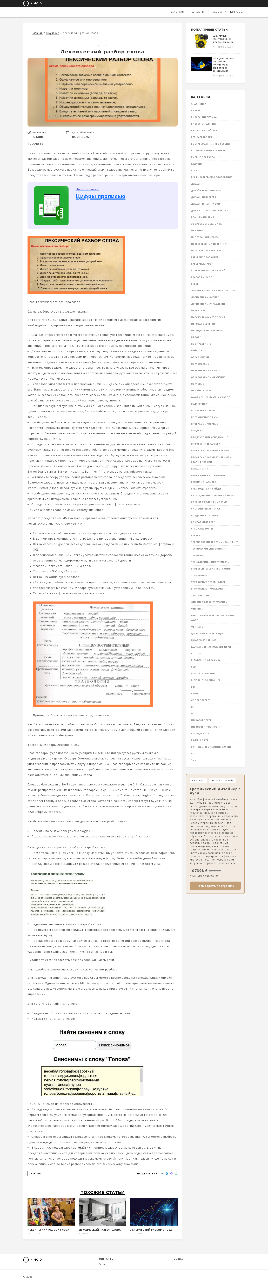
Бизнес (196, 110)
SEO (193, 753)
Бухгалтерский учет (205, 130)
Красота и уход (201, 277)
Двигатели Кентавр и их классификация (223, 38)
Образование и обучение (208, 377)
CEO (193, 666)
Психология (199, 468)
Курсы (195, 283)
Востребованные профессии (210, 143)
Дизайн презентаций (205, 203)
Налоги (196, 337)
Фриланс (197, 626)
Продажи (197, 430)
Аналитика (198, 103)
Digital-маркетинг (203, 673)
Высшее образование (205, 157)
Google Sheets (200, 700)
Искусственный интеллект (209, 243)
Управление (199, 575)
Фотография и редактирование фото (212, 618)
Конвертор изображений (208, 270)
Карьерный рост (202, 263)
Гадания (197, 163)
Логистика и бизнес (205, 297)
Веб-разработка (201, 137)
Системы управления (205, 508)
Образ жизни (200, 357)
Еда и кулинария (202, 217)
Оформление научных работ (210, 397)
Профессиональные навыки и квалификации (211, 460)
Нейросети (198, 350)
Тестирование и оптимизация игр (214, 542)
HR (192, 706)
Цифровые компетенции (208, 633)
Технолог (197, 555)
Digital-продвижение (206, 680)
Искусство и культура (206, 250)
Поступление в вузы (205, 417)
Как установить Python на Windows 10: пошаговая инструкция (223, 64)
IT (192, 713)
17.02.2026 (100, 45)
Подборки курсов (155, 11)
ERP (193, 686)
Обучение (35, 1173)
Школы (126, 11)
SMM (194, 760)
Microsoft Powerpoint (206, 726)
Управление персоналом (208, 582)
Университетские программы (211, 568)
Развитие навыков (203, 482)
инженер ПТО (200, 230)
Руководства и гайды (206, 488)
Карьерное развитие (205, 257)
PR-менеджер (200, 740)
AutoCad (197, 653)
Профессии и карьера (205, 443)
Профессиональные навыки (210, 450)
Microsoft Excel (202, 720)
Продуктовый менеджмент (209, 437)
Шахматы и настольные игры (211, 646)
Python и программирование (211, 746)
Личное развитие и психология (213, 290)
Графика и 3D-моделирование (211, 177)
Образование (200, 363)
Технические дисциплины (209, 548)
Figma (195, 693)
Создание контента (204, 515)
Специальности (202, 528)
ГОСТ (194, 170)
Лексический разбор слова (48, 1229)
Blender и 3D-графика (206, 660)
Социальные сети (203, 522)
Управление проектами (207, 588)
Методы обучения (203, 323)
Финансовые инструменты (209, 602)
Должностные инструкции (209, 210)
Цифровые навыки (203, 640)
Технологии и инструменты (210, 562)
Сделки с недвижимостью (209, 502)
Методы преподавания (206, 330)
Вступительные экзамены (208, 150)
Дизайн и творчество (206, 190)
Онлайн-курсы (201, 390)
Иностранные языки (205, 237)
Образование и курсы (205, 370)
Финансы (197, 608)
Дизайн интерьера (203, 197)
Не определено (201, 343)
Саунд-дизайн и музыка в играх (213, 495)
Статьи (196, 535)
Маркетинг (198, 310)
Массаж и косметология (208, 317)
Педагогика (199, 403)
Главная (105, 11)
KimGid (30, 3)
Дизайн (196, 183)
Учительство (200, 595)
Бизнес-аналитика (204, 117)
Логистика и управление (208, 303)
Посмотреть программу (215, 886)
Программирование (204, 423)
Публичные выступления (208, 475)
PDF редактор (200, 733)
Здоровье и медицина (206, 223)
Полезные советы (203, 410)
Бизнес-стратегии (203, 123)
